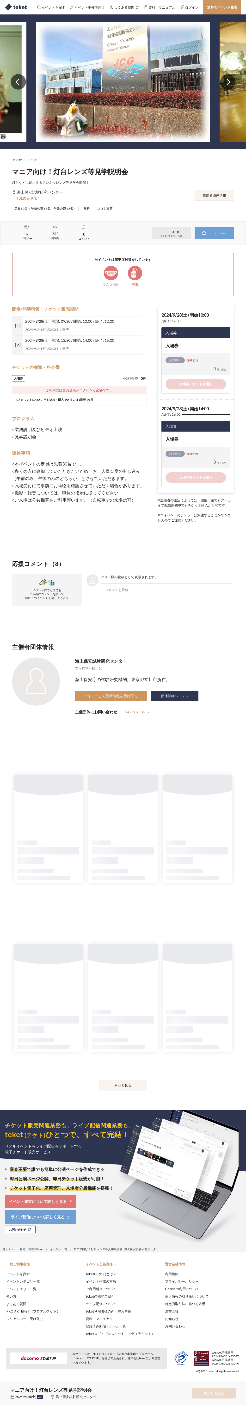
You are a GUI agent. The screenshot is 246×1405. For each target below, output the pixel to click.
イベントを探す (18, 1274)
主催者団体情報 (214, 195)
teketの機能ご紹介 (100, 1296)
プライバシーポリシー (182, 1281)
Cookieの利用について (182, 1289)
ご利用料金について (101, 1289)
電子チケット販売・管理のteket (23, 1249)
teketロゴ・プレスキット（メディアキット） (120, 1334)
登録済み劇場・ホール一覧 (106, 1326)
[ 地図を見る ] (28, 199)
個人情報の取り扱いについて (187, 1296)
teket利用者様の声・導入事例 (108, 1311)
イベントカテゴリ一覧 (23, 1281)
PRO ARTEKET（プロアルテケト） (33, 1311)
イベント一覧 (58, 1249)
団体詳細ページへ (174, 696)
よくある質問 (16, 1304)
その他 (17, 160)
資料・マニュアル (99, 1319)
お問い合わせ (175, 1326)
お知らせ (171, 1319)
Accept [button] (229, 1381)
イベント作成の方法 (101, 1281)
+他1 (40, 1397)
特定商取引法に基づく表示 (185, 1304)
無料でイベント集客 (222, 7)
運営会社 (171, 1311)
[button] (6, 1387)
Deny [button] (204, 1381)
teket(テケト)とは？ (101, 1274)
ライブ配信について (101, 1304)
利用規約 (171, 1274)
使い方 (11, 1296)
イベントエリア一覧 (21, 1289)
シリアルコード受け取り (24, 1319)
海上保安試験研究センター (101, 661)
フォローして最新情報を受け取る (111, 696)
